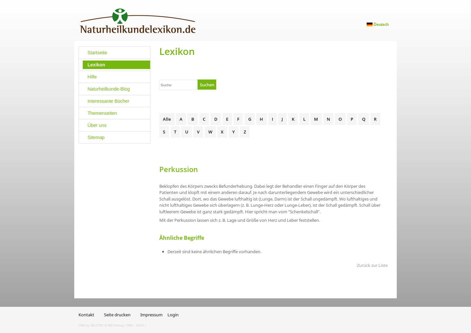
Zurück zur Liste (372, 265)
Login (173, 315)
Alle (167, 119)
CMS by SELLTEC (90, 325)
